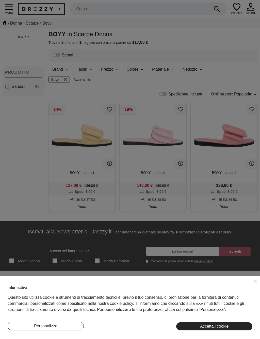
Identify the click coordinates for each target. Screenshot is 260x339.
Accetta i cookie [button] (214, 326)
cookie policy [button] (121, 303)
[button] (255, 281)
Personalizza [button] (45, 326)
